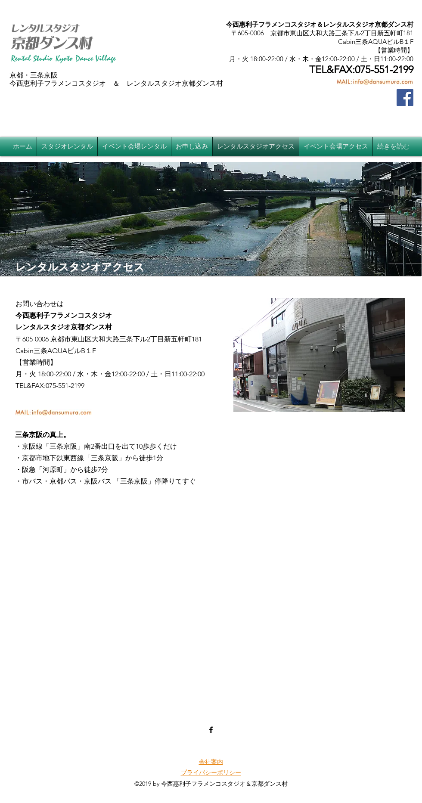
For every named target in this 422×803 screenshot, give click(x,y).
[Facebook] (405, 97)
